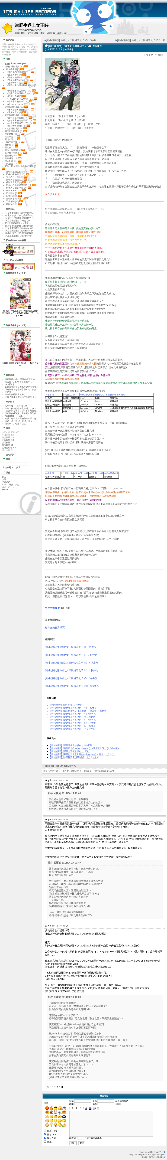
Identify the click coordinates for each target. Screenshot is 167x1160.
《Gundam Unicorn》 (16, 104)
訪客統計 (7, 454)
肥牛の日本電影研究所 (17, 185)
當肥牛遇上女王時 (32, 25)
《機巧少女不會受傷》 (16, 110)
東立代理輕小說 (50, 771)
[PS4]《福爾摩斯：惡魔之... (18, 223)
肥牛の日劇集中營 (15, 188)
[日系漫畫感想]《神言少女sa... (19, 220)
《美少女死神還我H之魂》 (18, 93)
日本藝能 (10, 193)
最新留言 (7, 401)
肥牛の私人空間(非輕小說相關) (19, 166)
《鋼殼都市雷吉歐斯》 (16, 91)
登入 (4, 477)
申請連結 (6, 482)
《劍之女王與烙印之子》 (72, 771)
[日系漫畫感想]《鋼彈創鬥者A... (19, 235)
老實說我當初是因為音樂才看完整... (21, 387)
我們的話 (7, 39)
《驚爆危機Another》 (16, 80)
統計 (5, 427)
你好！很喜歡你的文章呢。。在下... (21, 408)
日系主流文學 (11, 142)
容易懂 (8, 392)
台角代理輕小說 (12, 66)
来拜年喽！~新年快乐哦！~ (17, 406)
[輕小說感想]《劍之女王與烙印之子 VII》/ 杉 (140, 40)
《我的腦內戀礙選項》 (16, 72)
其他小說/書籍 (11, 150)
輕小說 (64, 766)
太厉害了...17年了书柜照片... (18, 382)
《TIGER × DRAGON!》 (17, 99)
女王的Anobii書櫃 (12, 259)
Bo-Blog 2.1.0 (156, 1152)
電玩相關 (9, 161)
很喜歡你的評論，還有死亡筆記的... (21, 413)
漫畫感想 (9, 155)
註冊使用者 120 (9, 447)
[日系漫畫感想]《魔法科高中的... (20, 230)
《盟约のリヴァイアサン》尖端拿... (21, 411)
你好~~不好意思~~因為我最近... (20, 421)
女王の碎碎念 (12, 177)
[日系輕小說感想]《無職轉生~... (19, 218)
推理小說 (9, 137)
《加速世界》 (12, 83)
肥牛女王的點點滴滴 (15, 172)
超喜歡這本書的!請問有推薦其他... (21, 379)
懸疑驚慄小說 (11, 134)
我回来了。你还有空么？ (16, 423)
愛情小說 (9, 139)
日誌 (11, 484)
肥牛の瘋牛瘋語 (13, 174)
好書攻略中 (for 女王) (13, 325)
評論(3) (88, 771)
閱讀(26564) (108, 771)
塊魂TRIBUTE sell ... (14, 416)
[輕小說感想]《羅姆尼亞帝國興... (20, 233)
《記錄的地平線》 (14, 77)
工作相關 (10, 201)
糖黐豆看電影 (12, 182)
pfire (163, 1154)
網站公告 (9, 163)
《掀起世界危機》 (14, 126)
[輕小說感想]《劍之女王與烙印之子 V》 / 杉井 (70, 40)
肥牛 (69, 49)
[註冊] (118, 1104)
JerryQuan (142, 1154)
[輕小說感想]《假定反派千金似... (20, 215)
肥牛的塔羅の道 (13, 198)
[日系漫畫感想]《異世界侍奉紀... (20, 213)
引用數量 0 (7, 442)
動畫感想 (9, 158)
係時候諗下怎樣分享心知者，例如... (21, 389)
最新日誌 (7, 208)
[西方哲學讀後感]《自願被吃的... (20, 225)
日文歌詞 (10, 196)
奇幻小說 (55, 766)
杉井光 (72, 766)
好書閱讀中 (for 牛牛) (13, 272)
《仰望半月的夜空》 (15, 101)
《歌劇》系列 (12, 96)
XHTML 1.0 (7, 489)
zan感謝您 (9, 384)
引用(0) (97, 771)
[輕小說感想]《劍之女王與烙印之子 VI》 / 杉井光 (75, 46)
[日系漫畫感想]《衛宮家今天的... (20, 228)
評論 (17, 484)
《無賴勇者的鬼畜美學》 (17, 120)
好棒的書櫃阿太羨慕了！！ (17, 394)
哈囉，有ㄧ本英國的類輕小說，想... (21, 418)
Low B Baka (11, 190)
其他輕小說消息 (12, 153)
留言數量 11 (7, 445)
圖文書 (8, 147)
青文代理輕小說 (12, 128)
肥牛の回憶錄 (12, 180)
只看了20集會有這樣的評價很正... (20, 397)
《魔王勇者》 (12, 75)
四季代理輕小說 (12, 131)
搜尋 (5, 459)
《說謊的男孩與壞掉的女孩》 (20, 85)
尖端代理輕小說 (12, 107)
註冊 (4, 479)
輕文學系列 (11, 69)
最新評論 (7, 374)
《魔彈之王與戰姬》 (15, 118)
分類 (5, 58)
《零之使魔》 (12, 112)
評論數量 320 (8, 440)
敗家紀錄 (10, 204)
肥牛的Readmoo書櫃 (13, 240)
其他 (5, 472)
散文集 (8, 145)
